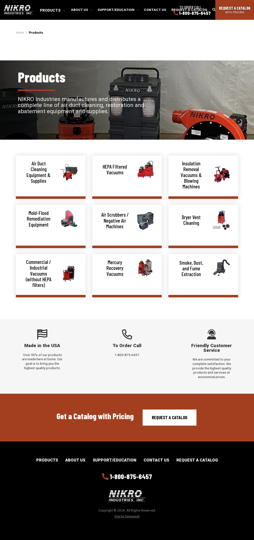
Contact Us (155, 10)
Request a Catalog (169, 417)
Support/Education (118, 10)
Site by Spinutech (127, 516)
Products (52, 10)
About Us (82, 10)
